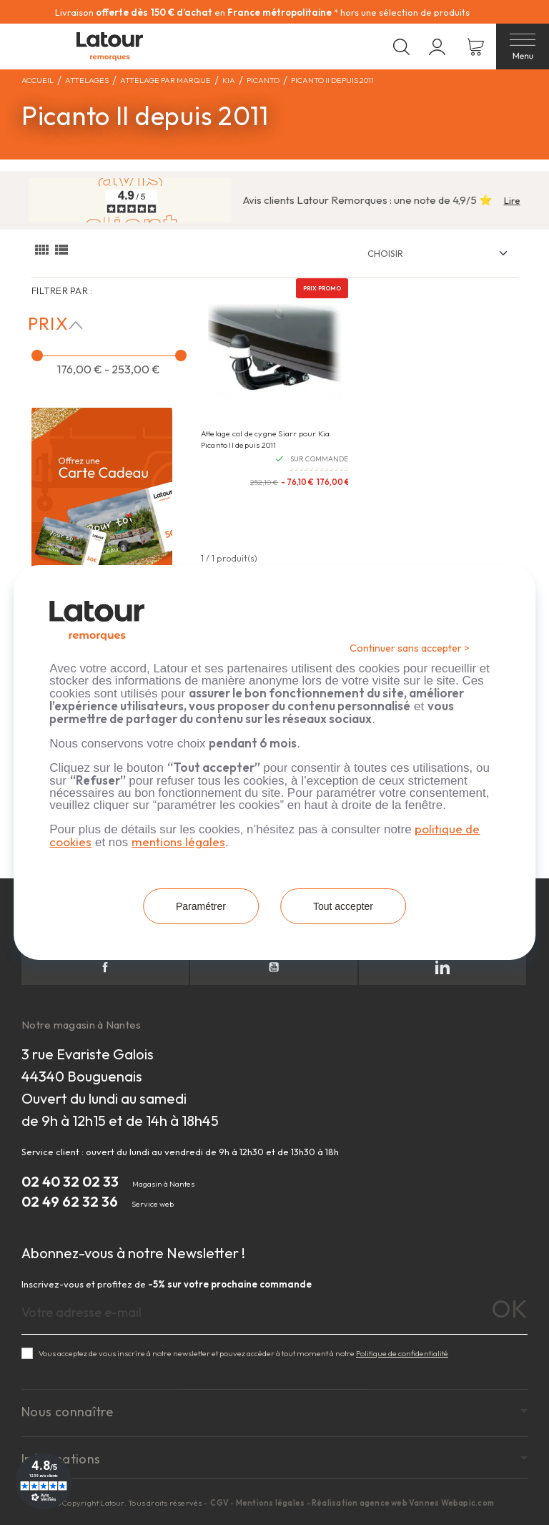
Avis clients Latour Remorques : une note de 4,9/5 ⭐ (368, 200)
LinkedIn (442, 967)
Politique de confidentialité (402, 1353)
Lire (512, 200)
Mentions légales (270, 1503)
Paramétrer (201, 906)
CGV (220, 1503)
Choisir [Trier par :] (385, 253)
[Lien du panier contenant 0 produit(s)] (475, 47)
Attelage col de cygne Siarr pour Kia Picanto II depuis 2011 (265, 438)
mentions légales (178, 841)
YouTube (273, 967)
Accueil (37, 80)
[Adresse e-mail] (274, 1313)
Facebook (105, 967)
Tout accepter (343, 906)
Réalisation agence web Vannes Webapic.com (403, 1503)
